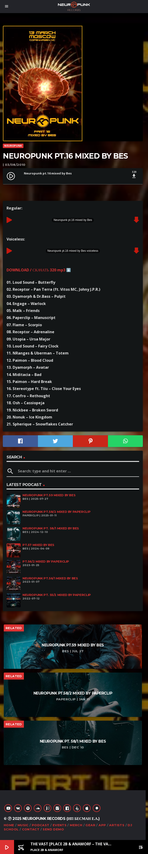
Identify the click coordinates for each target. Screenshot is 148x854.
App (102, 825)
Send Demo (53, 829)
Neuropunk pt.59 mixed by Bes (48, 495)
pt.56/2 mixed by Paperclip (45, 561)
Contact (31, 829)
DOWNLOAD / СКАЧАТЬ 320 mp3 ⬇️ (39, 270)
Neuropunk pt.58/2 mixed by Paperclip (56, 512)
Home (9, 825)
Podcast (40, 825)
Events (60, 825)
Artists (116, 825)
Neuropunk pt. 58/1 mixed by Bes (50, 528)
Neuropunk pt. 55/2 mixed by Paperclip (56, 595)
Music (23, 825)
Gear (90, 825)
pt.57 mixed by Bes (38, 545)
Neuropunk (13, 145)
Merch (76, 825)
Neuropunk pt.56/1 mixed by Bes (50, 578)
